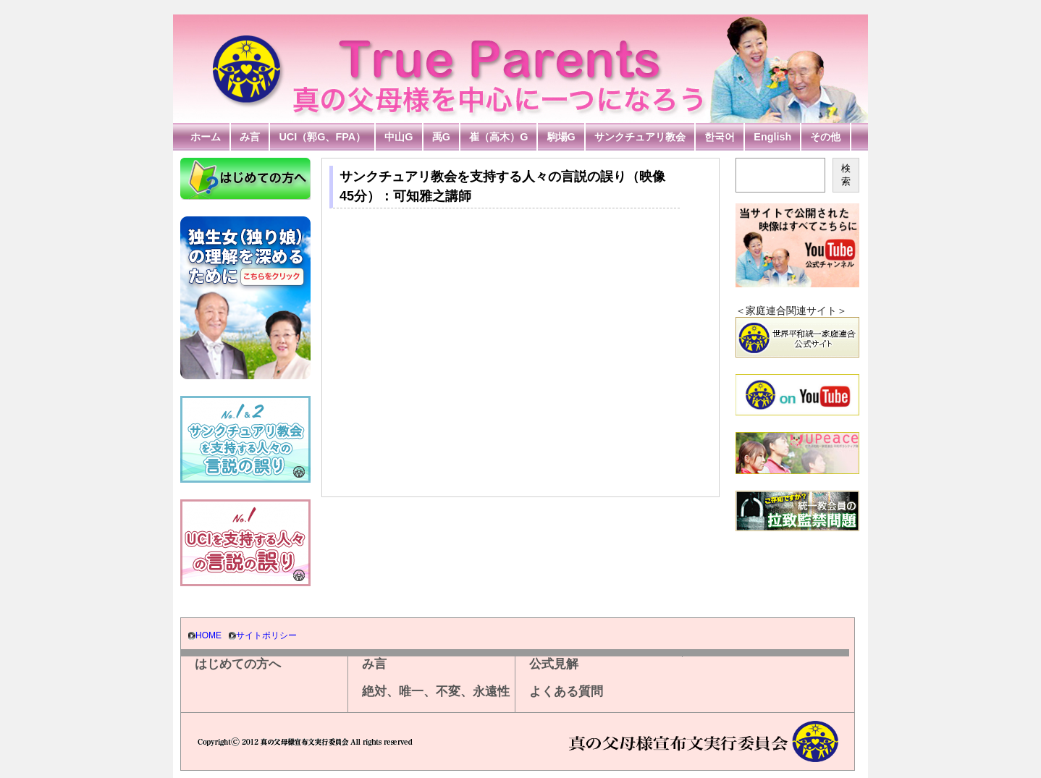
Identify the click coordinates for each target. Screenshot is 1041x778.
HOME (208, 635)
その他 (825, 137)
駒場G (561, 137)
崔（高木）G (498, 137)
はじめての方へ (238, 664)
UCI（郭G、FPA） (322, 137)
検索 (846, 175)
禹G (441, 137)
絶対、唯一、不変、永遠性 (436, 691)
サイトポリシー (266, 635)
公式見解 (553, 664)
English (772, 137)
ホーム (205, 137)
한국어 (719, 137)
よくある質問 (566, 691)
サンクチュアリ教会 (640, 137)
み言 (250, 137)
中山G (398, 137)
